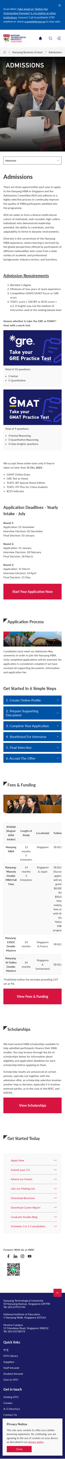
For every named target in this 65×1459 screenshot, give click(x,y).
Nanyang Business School (27, 52)
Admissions (55, 52)
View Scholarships (32, 1105)
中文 (6, 1349)
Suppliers (8, 1361)
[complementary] (57, 1448)
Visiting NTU (11, 1397)
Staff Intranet (11, 1367)
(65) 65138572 (16, 1331)
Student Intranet (13, 1373)
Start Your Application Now (32, 591)
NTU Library (10, 1355)
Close (19, 1449)
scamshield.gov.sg (34, 21)
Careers (8, 1402)
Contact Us (10, 1414)
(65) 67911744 (16, 1307)
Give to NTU (10, 1379)
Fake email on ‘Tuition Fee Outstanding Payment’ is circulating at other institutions (29, 13)
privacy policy (36, 1441)
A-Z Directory (11, 1408)
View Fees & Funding (32, 996)
